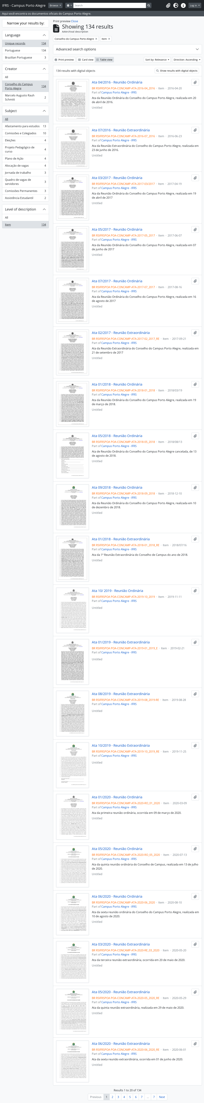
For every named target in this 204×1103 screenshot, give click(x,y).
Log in (194, 5)
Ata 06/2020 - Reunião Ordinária (117, 896)
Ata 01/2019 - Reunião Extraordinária (121, 642)
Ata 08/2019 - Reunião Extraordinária (121, 694)
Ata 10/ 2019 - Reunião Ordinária (117, 591)
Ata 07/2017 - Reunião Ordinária (117, 281)
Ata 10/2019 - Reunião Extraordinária (121, 745)
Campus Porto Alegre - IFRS (119, 92)
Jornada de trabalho (25, 173)
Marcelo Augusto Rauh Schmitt (25, 97)
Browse (54, 5)
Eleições (25, 141)
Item (25, 225)
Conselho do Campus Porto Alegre (25, 86)
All (6, 77)
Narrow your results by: (25, 23)
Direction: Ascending (186, 59)
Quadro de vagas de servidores (25, 182)
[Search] (109, 5)
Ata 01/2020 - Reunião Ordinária (117, 797)
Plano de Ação (25, 159)
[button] (168, 5)
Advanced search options (76, 49)
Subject (11, 110)
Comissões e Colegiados (25, 134)
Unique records (25, 44)
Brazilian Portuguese (25, 58)
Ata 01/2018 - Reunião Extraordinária (121, 539)
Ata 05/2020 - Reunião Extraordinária (121, 992)
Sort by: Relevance (156, 59)
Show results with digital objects (176, 70)
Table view (104, 59)
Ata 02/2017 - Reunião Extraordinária (121, 333)
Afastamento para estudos (25, 127)
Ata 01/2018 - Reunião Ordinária (117, 384)
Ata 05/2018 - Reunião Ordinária (117, 436)
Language (12, 35)
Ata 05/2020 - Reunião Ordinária (117, 849)
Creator (11, 68)
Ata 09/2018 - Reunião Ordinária (117, 487)
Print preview (64, 59)
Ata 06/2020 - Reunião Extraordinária (121, 1044)
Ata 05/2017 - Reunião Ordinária (117, 229)
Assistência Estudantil (25, 198)
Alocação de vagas (25, 166)
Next (162, 1097)
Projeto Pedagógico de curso (25, 149)
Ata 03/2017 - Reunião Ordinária (117, 178)
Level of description (20, 209)
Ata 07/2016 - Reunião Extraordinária (121, 130)
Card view (85, 59)
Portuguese (25, 51)
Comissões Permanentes (25, 192)
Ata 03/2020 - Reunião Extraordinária (121, 944)
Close (74, 21)
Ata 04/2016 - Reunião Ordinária (117, 82)
